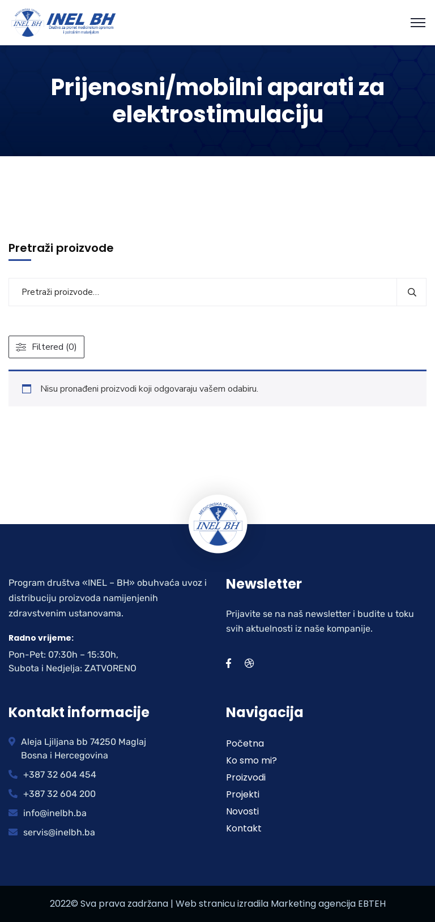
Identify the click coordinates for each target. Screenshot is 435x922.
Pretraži (411, 292)
